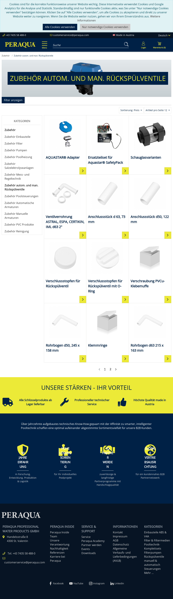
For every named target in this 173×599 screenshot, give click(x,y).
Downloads (88, 553)
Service (86, 537)
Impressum (120, 536)
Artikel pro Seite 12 (157, 110)
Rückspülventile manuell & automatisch (154, 561)
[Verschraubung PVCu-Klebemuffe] (150, 265)
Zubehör (10, 130)
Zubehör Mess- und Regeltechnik (17, 176)
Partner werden (91, 545)
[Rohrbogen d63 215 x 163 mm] (150, 329)
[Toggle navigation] (43, 43)
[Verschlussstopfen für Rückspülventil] (65, 265)
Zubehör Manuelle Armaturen (16, 216)
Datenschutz (121, 544)
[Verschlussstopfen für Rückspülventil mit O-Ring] (107, 267)
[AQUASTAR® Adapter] (65, 138)
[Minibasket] (159, 45)
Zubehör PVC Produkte (19, 224)
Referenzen (57, 552)
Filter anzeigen (13, 100)
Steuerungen (152, 569)
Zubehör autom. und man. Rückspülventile (21, 187)
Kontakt (118, 532)
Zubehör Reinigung (17, 231)
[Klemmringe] (107, 326)
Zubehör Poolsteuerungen (21, 196)
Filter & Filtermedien (157, 540)
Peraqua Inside (59, 532)
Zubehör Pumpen (16, 150)
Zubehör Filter (14, 143)
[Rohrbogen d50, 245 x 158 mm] (65, 329)
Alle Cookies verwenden (60, 27)
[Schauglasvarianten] (150, 138)
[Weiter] (116, 369)
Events (85, 549)
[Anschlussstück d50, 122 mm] (150, 200)
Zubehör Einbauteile (17, 137)
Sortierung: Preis (130, 110)
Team (53, 536)
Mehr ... (149, 573)
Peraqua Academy (93, 541)
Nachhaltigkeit (59, 548)
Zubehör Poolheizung (18, 157)
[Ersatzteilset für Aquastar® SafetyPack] (107, 141)
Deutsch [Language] (164, 35)
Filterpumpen (152, 552)
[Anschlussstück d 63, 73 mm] (107, 200)
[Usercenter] (143, 45)
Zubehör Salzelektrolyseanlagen (19, 166)
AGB (115, 540)
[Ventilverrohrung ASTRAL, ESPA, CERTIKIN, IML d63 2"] (65, 202)
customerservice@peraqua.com (71, 35)
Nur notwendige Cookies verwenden (105, 27)
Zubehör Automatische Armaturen (19, 205)
